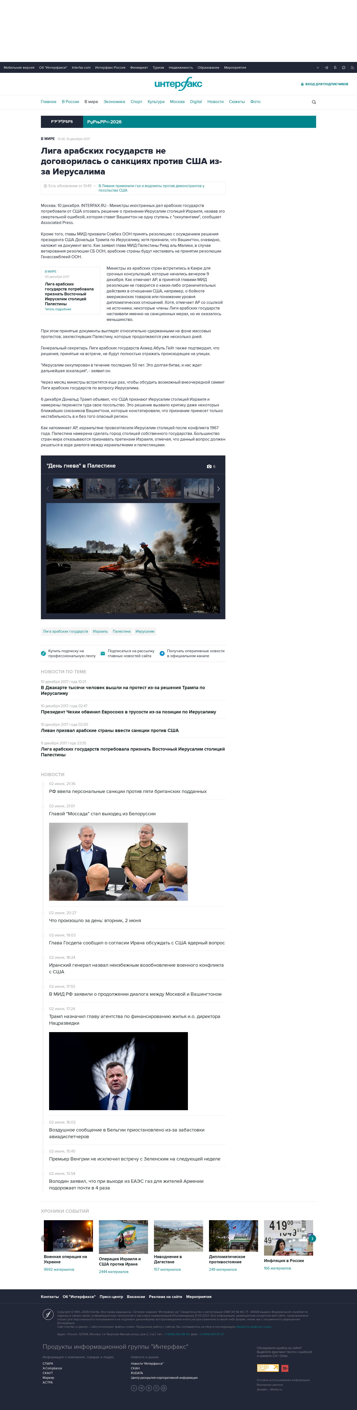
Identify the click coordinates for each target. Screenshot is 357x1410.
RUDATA (137, 1373)
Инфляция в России (284, 1260)
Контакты (50, 1296)
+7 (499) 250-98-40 (176, 1334)
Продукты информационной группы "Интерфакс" (115, 1347)
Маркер (48, 1378)
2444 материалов (113, 1271)
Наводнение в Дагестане (168, 1259)
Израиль (100, 631)
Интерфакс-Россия (110, 67)
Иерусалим (145, 631)
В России (70, 102)
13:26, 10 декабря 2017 (74, 139)
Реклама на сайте (165, 1296)
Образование (208, 67)
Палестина (122, 631)
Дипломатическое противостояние (227, 1259)
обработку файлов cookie (253, 1327)
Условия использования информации (283, 1380)
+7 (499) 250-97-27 (211, 1334)
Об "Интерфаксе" (53, 67)
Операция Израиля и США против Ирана (120, 1262)
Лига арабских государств (65, 631)
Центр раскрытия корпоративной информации (164, 1378)
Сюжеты (237, 102)
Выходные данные (270, 1385)
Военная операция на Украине (65, 1259)
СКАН (135, 1368)
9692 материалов (59, 1269)
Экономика (114, 102)
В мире (91, 102)
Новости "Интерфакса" (147, 1364)
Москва (177, 102)
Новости (216, 102)
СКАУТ (48, 1373)
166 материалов (277, 1268)
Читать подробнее (70, 296)
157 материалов (167, 1269)
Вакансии (136, 1296)
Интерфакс (178, 84)
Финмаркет (139, 67)
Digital (196, 102)
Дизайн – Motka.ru (269, 1389)
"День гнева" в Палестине (81, 465)
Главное (49, 102)
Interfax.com (81, 67)
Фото (255, 102)
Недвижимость (181, 67)
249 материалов (223, 1269)
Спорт (136, 102)
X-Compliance (52, 1368)
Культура (156, 102)
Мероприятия (235, 67)
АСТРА (48, 1382)
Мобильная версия (19, 67)
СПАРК (48, 1364)
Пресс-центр (111, 1296)
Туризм (158, 67)
